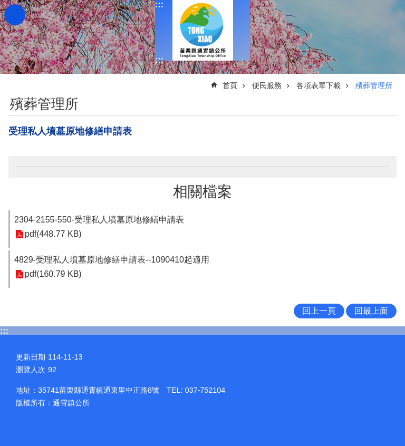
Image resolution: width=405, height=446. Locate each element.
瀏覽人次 (30, 369)
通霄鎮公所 (202, 30)
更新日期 (30, 357)
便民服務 (267, 85)
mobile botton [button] (14, 14)
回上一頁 (319, 310)
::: (159, 4)
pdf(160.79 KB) (53, 274)
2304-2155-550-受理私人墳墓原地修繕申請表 (99, 219)
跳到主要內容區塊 (5, 5)
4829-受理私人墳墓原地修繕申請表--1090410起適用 (111, 259)
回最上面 (371, 310)
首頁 (230, 85)
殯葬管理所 (373, 85)
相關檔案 (202, 191)
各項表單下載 (318, 85)
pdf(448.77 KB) (53, 234)
